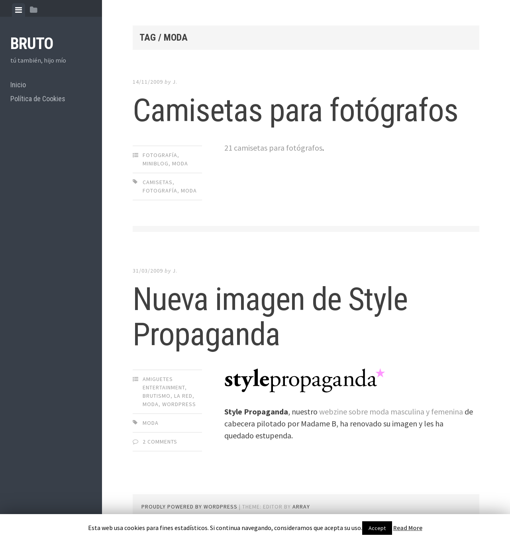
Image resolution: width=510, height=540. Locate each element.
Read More (407, 528)
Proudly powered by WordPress (189, 506)
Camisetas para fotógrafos (295, 110)
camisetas (158, 182)
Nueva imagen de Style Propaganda (270, 317)
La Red (183, 395)
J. (175, 81)
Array (301, 506)
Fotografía (160, 155)
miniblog (156, 163)
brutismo (157, 395)
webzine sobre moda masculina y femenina (391, 411)
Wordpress (179, 404)
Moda (180, 163)
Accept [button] (377, 528)
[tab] (18, 10)
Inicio (18, 85)
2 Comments (160, 441)
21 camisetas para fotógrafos (273, 148)
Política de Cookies (37, 98)
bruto (31, 43)
